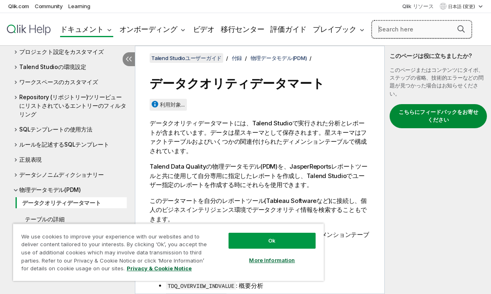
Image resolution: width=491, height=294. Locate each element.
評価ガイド (288, 29)
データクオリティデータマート (61, 202)
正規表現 (30, 159)
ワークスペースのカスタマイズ (58, 81)
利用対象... (172, 104)
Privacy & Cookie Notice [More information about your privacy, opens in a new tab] (68, 270)
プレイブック (334, 29)
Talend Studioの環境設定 (52, 66)
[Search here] (421, 29)
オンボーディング (148, 29)
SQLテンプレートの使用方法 (55, 129)
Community (49, 6)
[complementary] (438, 170)
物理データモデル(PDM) (50, 189)
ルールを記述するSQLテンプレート (64, 144)
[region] (155, 249)
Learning (79, 6)
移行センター (243, 29)
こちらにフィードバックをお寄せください (438, 116)
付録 (237, 58)
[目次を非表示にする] (129, 59)
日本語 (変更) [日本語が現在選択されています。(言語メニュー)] (462, 6)
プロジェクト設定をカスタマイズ (61, 51)
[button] (461, 29)
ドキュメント (82, 29)
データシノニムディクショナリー (61, 174)
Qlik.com (18, 6)
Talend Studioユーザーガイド (186, 58)
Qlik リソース (418, 6)
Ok (250, 234)
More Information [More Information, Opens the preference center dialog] (250, 254)
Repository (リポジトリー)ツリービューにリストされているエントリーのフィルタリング (72, 106)
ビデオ (204, 29)
